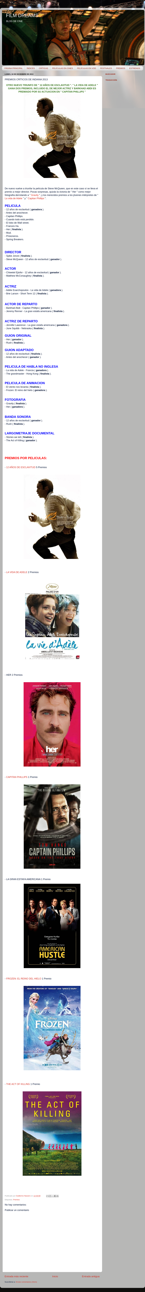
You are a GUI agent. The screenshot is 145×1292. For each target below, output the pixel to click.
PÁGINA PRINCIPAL (13, 68)
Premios (16, 1200)
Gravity (35, 195)
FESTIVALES (106, 68)
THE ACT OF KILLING (18, 1084)
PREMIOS (120, 68)
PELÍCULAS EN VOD (86, 68)
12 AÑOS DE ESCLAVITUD (20, 467)
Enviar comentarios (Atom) (26, 1282)
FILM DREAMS (22, 15)
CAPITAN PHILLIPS (16, 777)
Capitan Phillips (36, 198)
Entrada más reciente (16, 1276)
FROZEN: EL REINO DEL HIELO (23, 978)
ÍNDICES (31, 68)
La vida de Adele (13, 198)
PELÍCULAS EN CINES (62, 68)
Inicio (55, 1276)
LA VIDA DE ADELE (16, 572)
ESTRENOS (134, 68)
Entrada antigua (91, 1276)
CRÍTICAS (43, 68)
